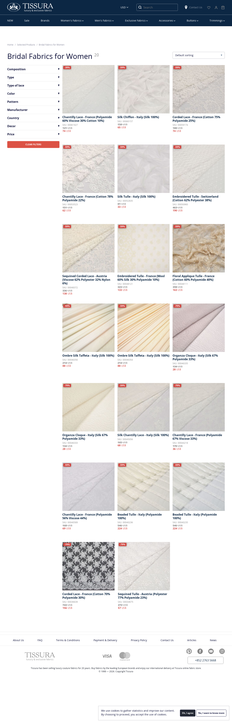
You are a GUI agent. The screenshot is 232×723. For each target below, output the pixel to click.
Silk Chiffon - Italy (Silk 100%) (138, 117)
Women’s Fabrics (71, 20)
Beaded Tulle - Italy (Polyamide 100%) (139, 516)
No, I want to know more (211, 713)
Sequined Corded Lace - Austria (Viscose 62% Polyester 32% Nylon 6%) (86, 279)
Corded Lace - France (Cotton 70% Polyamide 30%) (86, 595)
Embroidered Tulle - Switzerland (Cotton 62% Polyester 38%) (195, 198)
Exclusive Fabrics (135, 20)
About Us (18, 640)
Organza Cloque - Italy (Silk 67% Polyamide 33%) (195, 357)
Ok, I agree (187, 713)
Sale (26, 20)
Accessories (166, 20)
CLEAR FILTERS (33, 144)
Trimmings (216, 20)
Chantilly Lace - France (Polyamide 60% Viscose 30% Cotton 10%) (87, 118)
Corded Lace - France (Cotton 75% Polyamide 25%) (196, 118)
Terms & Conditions (68, 640)
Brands (45, 20)
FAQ (40, 640)
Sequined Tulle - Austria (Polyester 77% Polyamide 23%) (142, 595)
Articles (191, 640)
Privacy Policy (139, 640)
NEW (10, 20)
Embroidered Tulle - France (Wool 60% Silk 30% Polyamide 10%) (141, 277)
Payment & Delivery (105, 640)
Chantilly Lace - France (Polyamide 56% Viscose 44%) (87, 516)
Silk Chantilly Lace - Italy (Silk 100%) (143, 435)
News (213, 640)
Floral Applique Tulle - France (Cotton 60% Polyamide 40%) (193, 277)
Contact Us (193, 7)
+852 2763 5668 (205, 660)
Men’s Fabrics (103, 20)
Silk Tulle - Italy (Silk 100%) (136, 196)
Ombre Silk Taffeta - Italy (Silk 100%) (88, 355)
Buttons (191, 20)
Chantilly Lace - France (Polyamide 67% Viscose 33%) (197, 436)
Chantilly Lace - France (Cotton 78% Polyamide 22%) (87, 198)
